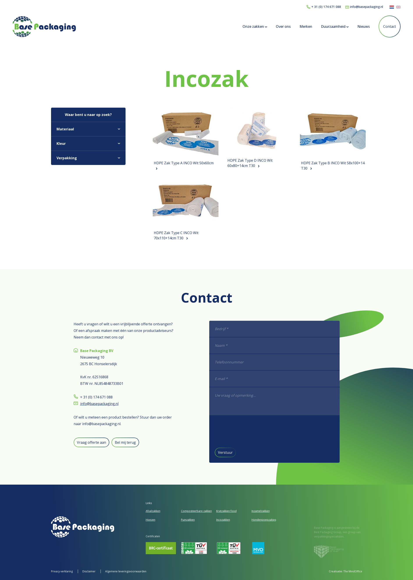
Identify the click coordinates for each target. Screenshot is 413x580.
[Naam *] (281, 345)
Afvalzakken (153, 511)
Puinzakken (188, 520)
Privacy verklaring (62, 571)
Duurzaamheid (335, 26)
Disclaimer (89, 571)
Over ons (283, 26)
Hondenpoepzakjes (264, 520)
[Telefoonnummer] (281, 362)
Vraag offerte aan (84, 442)
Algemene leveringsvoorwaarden (125, 571)
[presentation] (256, 431)
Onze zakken (255, 26)
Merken (306, 26)
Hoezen (150, 520)
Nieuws (363, 26)
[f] (281, 401)
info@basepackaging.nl (364, 6)
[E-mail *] (281, 379)
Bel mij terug (118, 442)
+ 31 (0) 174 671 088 (324, 6)
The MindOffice (352, 571)
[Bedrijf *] (281, 329)
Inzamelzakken (261, 511)
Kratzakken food (226, 511)
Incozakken (223, 520)
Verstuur (231, 452)
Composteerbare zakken (196, 511)
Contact (389, 26)
